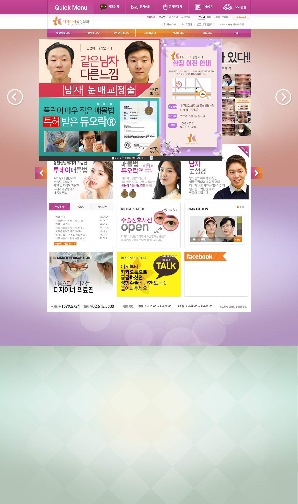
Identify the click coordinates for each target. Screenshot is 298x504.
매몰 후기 (60, 217)
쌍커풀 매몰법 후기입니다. (69, 231)
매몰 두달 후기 (63, 224)
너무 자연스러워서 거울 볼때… (71, 238)
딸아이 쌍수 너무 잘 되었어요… (71, 234)
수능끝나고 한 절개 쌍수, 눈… (70, 220)
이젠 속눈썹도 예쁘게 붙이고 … (71, 227)
